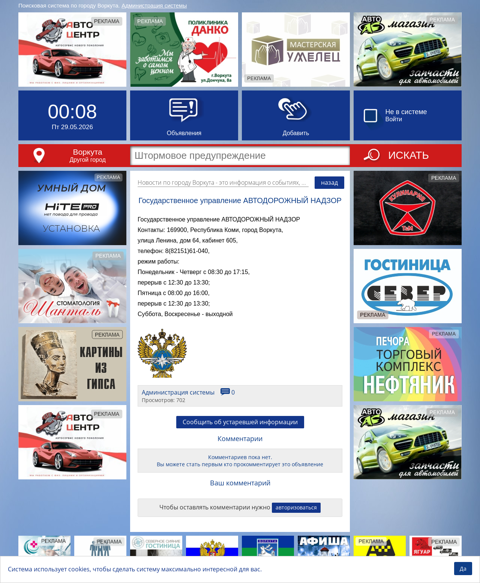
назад (329, 182)
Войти (394, 119)
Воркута (87, 152)
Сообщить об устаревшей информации (240, 422)
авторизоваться (296, 507)
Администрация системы (154, 5)
